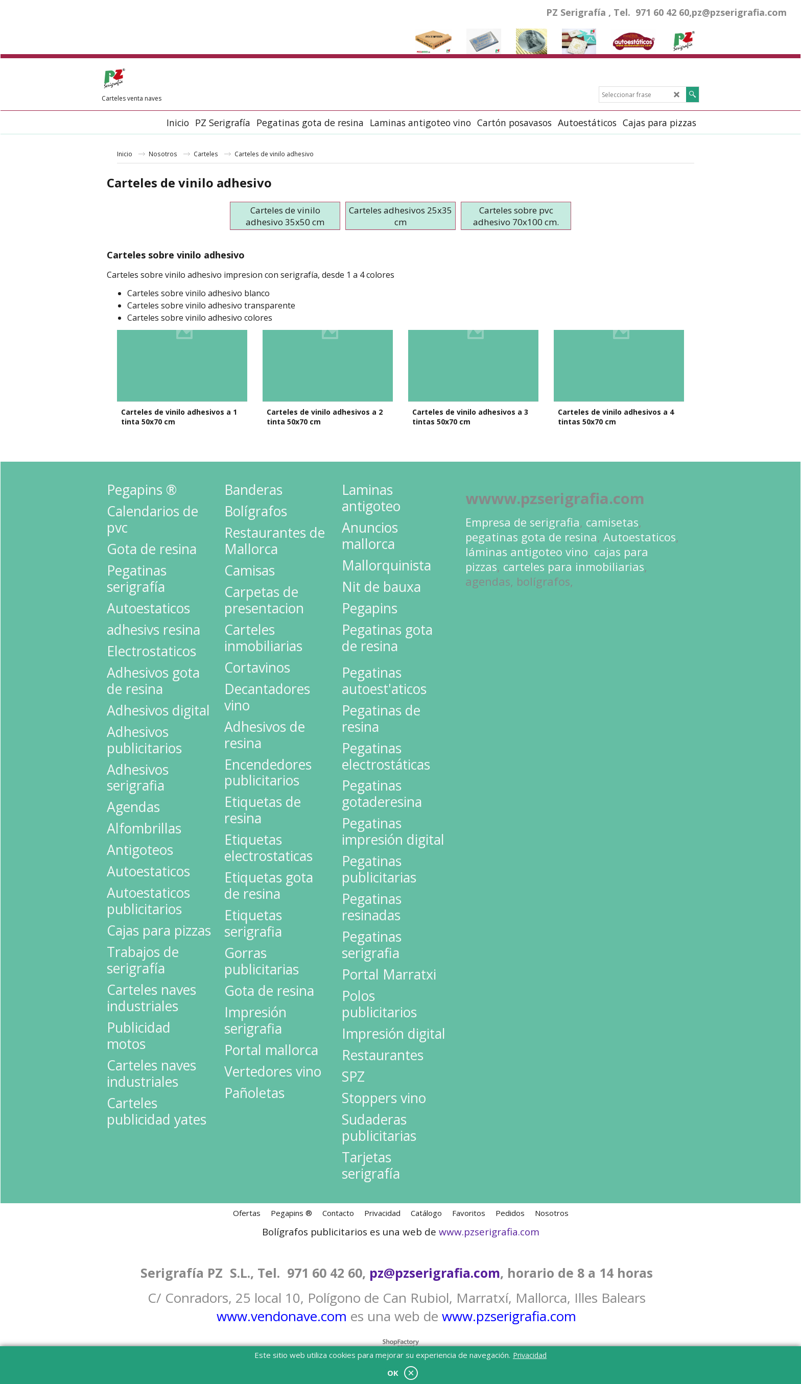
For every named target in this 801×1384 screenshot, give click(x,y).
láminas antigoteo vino (526, 541)
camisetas (612, 511)
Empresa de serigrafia (522, 511)
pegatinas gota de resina (531, 526)
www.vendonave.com (282, 1305)
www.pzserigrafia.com (489, 1221)
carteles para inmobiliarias (573, 555)
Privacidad (530, 1355)
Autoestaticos (639, 526)
